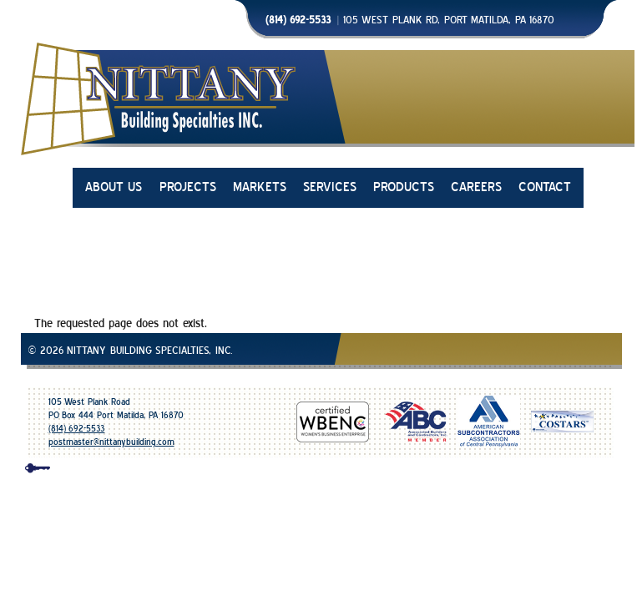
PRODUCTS (403, 187)
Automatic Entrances (304, 378)
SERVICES (329, 187)
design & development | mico (336, 471)
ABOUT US (114, 187)
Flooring (510, 378)
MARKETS (259, 187)
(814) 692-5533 (76, 428)
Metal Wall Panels (195, 378)
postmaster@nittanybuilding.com (111, 442)
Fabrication (451, 378)
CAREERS (476, 187)
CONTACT (544, 187)
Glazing (119, 378)
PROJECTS (187, 187)
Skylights (392, 378)
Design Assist (577, 378)
